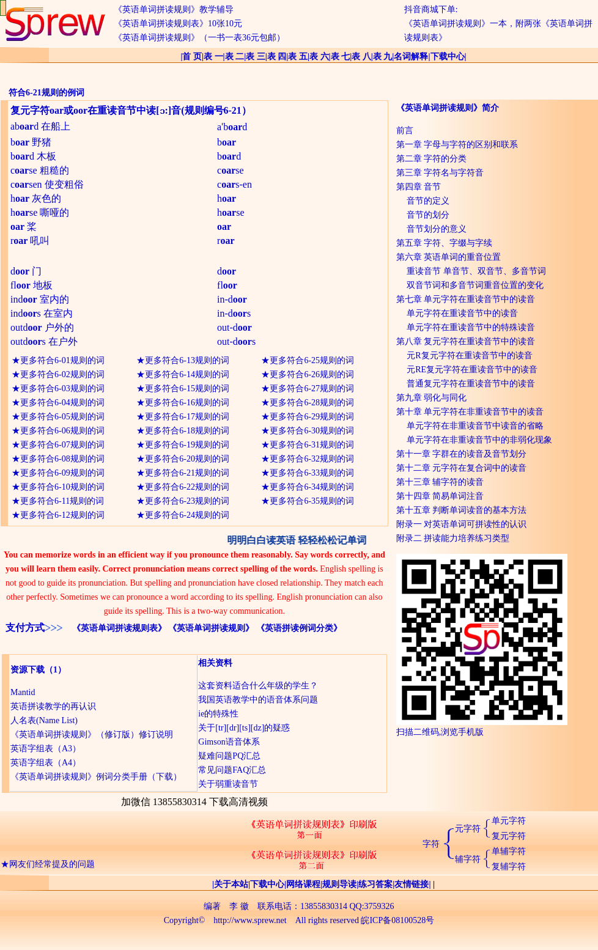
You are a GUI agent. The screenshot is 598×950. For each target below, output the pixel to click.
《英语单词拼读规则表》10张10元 (178, 23)
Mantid (22, 692)
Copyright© (184, 920)
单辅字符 (509, 851)
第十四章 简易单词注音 (440, 496)
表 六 (319, 56)
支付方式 (25, 627)
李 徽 (239, 906)
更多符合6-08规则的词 (62, 458)
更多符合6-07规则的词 (62, 444)
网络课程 (303, 884)
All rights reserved (327, 920)
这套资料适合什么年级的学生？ (258, 685)
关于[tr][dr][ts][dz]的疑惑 (244, 727)
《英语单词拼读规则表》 (119, 628)
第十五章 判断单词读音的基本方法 (461, 510)
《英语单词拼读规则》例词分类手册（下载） (96, 776)
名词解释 (411, 56)
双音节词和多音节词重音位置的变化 (475, 285)
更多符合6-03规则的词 (62, 388)
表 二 (235, 56)
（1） (55, 669)
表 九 (383, 56)
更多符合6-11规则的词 (62, 501)
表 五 (298, 56)
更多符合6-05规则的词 (62, 416)
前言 (404, 130)
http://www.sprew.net (250, 920)
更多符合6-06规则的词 (62, 430)
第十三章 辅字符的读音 (440, 482)
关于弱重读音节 (228, 784)
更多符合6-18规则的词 (187, 430)
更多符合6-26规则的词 (312, 374)
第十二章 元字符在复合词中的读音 (461, 468)
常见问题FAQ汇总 (232, 770)
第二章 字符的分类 (431, 158)
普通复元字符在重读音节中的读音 (471, 383)
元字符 (468, 828)
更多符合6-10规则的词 (62, 487)
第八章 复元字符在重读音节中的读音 (466, 341)
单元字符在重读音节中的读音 (462, 313)
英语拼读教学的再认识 (53, 706)
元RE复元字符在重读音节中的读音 (472, 369)
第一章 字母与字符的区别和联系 (457, 144)
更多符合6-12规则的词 (62, 515)
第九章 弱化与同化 (431, 397)
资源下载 (27, 669)
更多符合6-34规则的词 (312, 487)
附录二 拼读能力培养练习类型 (453, 538)
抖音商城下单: (431, 9)
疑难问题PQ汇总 (229, 755)
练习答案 (375, 884)
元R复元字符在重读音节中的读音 (469, 355)
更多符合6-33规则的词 (312, 472)
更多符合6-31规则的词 (312, 444)
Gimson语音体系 (228, 741)
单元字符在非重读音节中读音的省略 (475, 425)
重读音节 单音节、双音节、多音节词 (476, 271)
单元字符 (509, 820)
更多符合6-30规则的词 (312, 430)
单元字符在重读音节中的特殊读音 (471, 327)
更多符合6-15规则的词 (187, 388)
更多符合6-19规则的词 (187, 444)
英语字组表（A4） (45, 762)
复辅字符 (509, 866)
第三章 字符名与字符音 (440, 172)
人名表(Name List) (44, 720)
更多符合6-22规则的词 (187, 487)
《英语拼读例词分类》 (299, 628)
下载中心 (447, 56)
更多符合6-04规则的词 (62, 402)
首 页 (192, 56)
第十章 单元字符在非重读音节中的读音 (470, 411)
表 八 (361, 56)
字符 (431, 844)
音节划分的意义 (437, 229)
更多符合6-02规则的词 (62, 374)
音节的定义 (428, 200)
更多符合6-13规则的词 (187, 360)
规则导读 (339, 884)
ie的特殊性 (218, 713)
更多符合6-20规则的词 (187, 458)
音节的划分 (428, 214)
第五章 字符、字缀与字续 (444, 243)
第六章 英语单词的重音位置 (448, 257)
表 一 (213, 56)
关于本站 (231, 884)
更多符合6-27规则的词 (312, 388)
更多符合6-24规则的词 (187, 515)
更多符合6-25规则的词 (312, 360)
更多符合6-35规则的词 (312, 501)
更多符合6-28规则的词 (312, 402)
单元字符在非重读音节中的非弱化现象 (479, 439)
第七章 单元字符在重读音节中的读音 (466, 299)
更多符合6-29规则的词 (312, 416)
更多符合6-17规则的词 (187, 416)
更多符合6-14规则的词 (187, 374)
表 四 (277, 56)
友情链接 (411, 884)
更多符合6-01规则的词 (62, 360)
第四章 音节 (418, 186)
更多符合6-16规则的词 (187, 402)
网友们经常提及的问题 (52, 870)
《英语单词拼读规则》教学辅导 (174, 9)
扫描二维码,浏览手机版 (481, 727)
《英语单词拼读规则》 (211, 628)
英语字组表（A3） (45, 748)
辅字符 (468, 859)
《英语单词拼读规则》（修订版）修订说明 (91, 734)
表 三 (255, 56)
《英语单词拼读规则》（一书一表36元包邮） (199, 37)
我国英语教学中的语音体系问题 (258, 699)
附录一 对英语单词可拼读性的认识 (461, 524)
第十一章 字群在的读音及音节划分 (461, 453)
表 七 (340, 56)
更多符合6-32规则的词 (312, 458)
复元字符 (509, 836)
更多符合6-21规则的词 (187, 472)
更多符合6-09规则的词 (62, 472)
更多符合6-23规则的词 (187, 501)
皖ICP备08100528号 (397, 920)
